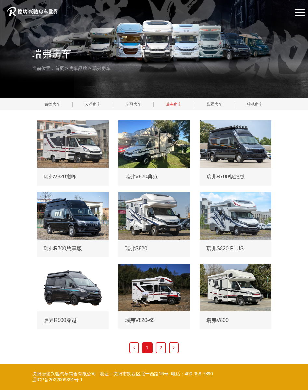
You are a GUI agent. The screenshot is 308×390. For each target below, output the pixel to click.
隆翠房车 (214, 104)
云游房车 (92, 104)
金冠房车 (133, 104)
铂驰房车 (254, 104)
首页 (59, 68)
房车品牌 (78, 68)
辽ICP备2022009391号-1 (57, 379)
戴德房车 (52, 104)
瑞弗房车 (101, 68)
